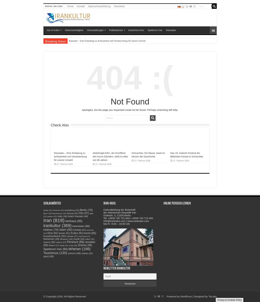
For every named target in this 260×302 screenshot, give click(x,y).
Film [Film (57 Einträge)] (84, 213)
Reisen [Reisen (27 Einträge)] (54, 245)
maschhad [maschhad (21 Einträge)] (84, 236)
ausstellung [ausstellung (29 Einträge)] (72, 210)
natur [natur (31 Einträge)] (89, 239)
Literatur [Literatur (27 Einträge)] (72, 236)
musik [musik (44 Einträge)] (79, 239)
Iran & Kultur (53, 30)
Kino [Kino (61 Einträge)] (52, 233)
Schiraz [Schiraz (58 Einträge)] (85, 245)
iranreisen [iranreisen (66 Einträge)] (81, 226)
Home (70, 6)
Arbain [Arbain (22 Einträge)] (47, 210)
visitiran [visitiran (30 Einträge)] (87, 253)
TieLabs (212, 296)
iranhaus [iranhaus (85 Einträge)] (73, 221)
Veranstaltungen (95, 30)
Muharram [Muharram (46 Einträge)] (51, 239)
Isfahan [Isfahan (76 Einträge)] (51, 229)
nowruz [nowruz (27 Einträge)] (61, 242)
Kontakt (81, 6)
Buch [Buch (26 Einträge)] (47, 213)
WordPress (186, 296)
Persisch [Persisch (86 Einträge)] (75, 242)
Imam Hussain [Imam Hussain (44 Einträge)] (78, 216)
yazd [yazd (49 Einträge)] (48, 256)
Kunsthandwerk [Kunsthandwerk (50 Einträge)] (54, 236)
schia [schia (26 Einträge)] (73, 245)
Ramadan (171, 30)
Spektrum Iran (155, 30)
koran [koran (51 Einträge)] (64, 233)
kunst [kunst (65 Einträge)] (90, 233)
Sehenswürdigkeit (74, 30)
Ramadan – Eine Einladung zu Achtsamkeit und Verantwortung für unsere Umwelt (107, 41)
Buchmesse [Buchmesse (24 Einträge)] (59, 213)
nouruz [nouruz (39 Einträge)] (49, 242)
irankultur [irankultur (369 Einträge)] (57, 225)
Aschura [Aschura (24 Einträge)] (58, 210)
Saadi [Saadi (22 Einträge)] (64, 245)
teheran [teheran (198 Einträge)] (79, 249)
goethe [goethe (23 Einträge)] (52, 216)
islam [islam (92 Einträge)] (65, 229)
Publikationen (116, 30)
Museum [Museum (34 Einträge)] (66, 239)
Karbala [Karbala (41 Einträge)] (79, 230)
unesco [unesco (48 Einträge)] (74, 253)
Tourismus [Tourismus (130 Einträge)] (55, 253)
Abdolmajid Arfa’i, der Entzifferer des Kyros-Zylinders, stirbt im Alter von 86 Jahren (110, 156)
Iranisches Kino (136, 30)
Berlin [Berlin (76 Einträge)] (86, 210)
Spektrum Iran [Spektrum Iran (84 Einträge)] (55, 249)
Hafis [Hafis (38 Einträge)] (62, 216)
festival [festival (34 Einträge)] (72, 213)
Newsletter (119, 6)
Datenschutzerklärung (99, 6)
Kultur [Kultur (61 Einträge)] (77, 233)
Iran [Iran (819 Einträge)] (54, 220)
